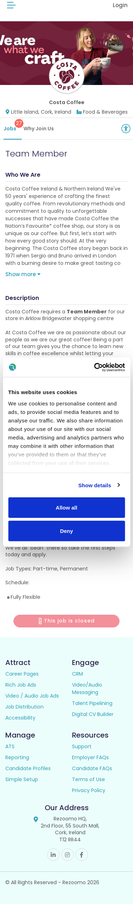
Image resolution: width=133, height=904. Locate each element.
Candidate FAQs (92, 768)
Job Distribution (24, 706)
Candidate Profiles (28, 768)
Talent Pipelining (92, 703)
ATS (10, 746)
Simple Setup (21, 779)
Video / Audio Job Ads (32, 695)
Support (82, 746)
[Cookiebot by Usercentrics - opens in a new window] (95, 367)
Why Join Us (38, 128)
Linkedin (53, 854)
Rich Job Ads (20, 684)
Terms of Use (88, 779)
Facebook (82, 854)
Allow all (66, 508)
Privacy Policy (88, 790)
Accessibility (20, 717)
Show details (94, 485)
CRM (77, 673)
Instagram (67, 854)
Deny (66, 531)
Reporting (17, 757)
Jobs (13, 125)
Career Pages (22, 673)
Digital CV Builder (92, 714)
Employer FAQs (90, 757)
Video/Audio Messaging (87, 688)
